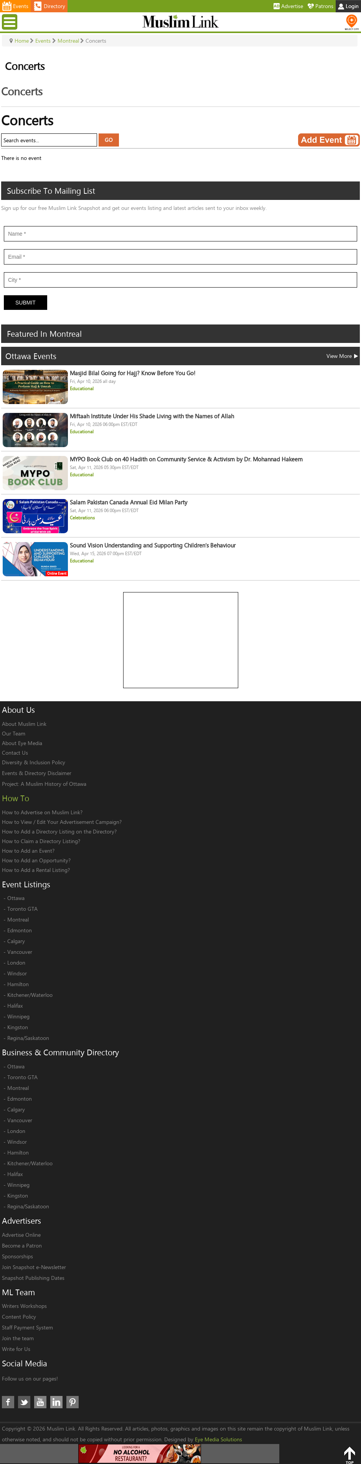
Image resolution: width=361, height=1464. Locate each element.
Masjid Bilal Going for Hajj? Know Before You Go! (132, 373)
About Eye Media (22, 743)
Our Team (13, 733)
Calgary (16, 941)
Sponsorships (17, 1256)
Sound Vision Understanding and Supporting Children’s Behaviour (153, 545)
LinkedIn (56, 1402)
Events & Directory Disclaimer (36, 773)
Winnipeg (18, 1016)
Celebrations (82, 517)
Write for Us (16, 1349)
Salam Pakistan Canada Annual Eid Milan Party (128, 502)
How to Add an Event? (28, 851)
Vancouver (19, 952)
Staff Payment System (27, 1327)
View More (342, 356)
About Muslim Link (24, 724)
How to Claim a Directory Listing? (41, 841)
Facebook (8, 1402)
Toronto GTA (22, 909)
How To (15, 798)
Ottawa (16, 898)
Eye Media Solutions (218, 1439)
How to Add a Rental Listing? (36, 870)
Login (348, 6)
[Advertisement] (181, 640)
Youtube (40, 1402)
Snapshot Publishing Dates (33, 1278)
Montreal (18, 919)
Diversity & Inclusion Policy (33, 762)
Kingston (17, 1027)
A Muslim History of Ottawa (53, 784)
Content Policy (19, 1317)
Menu (10, 22)
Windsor (17, 973)
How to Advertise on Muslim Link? (42, 812)
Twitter (24, 1402)
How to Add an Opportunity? (36, 860)
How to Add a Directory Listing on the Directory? (59, 831)
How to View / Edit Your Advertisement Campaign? (62, 822)
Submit (25, 302)
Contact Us (15, 753)
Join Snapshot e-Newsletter (34, 1267)
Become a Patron (22, 1245)
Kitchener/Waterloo (30, 995)
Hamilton (18, 984)
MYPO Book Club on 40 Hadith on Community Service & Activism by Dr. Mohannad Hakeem (186, 459)
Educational (82, 388)
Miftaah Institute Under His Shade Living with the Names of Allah (152, 416)
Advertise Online (21, 1235)
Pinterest (72, 1402)
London (16, 962)
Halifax (15, 1006)
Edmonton (19, 930)
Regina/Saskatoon (28, 1038)
